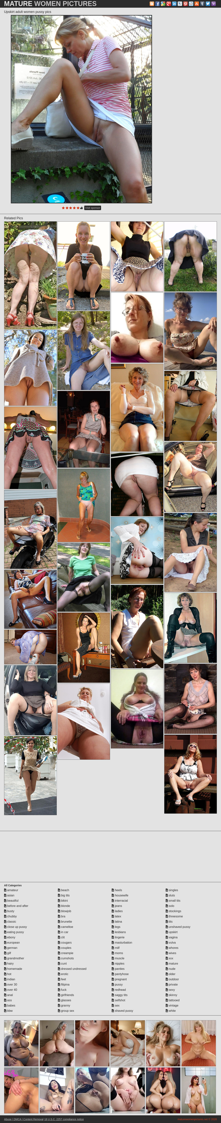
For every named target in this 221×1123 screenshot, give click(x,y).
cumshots (66, 958)
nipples (118, 963)
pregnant (119, 979)
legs (116, 926)
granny (64, 1005)
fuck (62, 989)
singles (172, 890)
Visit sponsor (92, 207)
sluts (170, 895)
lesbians (119, 932)
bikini (63, 900)
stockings (173, 911)
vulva (171, 942)
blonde (64, 905)
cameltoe (65, 926)
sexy (170, 989)
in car (63, 932)
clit (61, 937)
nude (170, 968)
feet (62, 979)
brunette (65, 921)
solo (170, 905)
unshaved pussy (178, 926)
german (10, 947)
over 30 (10, 984)
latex (116, 916)
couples (64, 947)
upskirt (172, 932)
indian (9, 979)
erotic (63, 974)
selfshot (118, 1000)
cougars (65, 942)
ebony (9, 937)
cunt (62, 963)
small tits (173, 900)
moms (117, 953)
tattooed (173, 1000)
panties (118, 968)
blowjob (64, 911)
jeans (117, 905)
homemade (13, 968)
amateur (11, 890)
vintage (172, 1005)
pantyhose (120, 974)
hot (7, 974)
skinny (171, 995)
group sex (66, 1010)
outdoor (172, 979)
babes (9, 1005)
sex (115, 1005)
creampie (65, 953)
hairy (9, 963)
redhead (119, 989)
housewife (120, 895)
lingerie (118, 937)
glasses (64, 1000)
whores (172, 947)
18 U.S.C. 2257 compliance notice (64, 1119)
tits (169, 921)
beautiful (11, 900)
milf (115, 947)
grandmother (14, 958)
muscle (118, 958)
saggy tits (119, 995)
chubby (10, 916)
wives (171, 953)
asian (9, 895)
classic (10, 921)
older (170, 974)
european (12, 942)
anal (8, 995)
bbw (8, 1010)
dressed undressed (72, 968)
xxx (169, 958)
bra (61, 916)
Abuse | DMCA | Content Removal (24, 1119)
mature (172, 963)
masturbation (122, 942)
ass (8, 1000)
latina (117, 921)
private (172, 984)
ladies (117, 911)
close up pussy (15, 926)
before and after (16, 905)
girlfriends (66, 995)
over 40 (10, 989)
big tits (64, 895)
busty (9, 911)
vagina (172, 937)
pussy (117, 984)
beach (63, 890)
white (171, 1010)
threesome (174, 916)
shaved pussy (122, 1010)
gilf (7, 953)
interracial (120, 900)
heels (117, 890)
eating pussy (14, 932)
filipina (63, 984)
